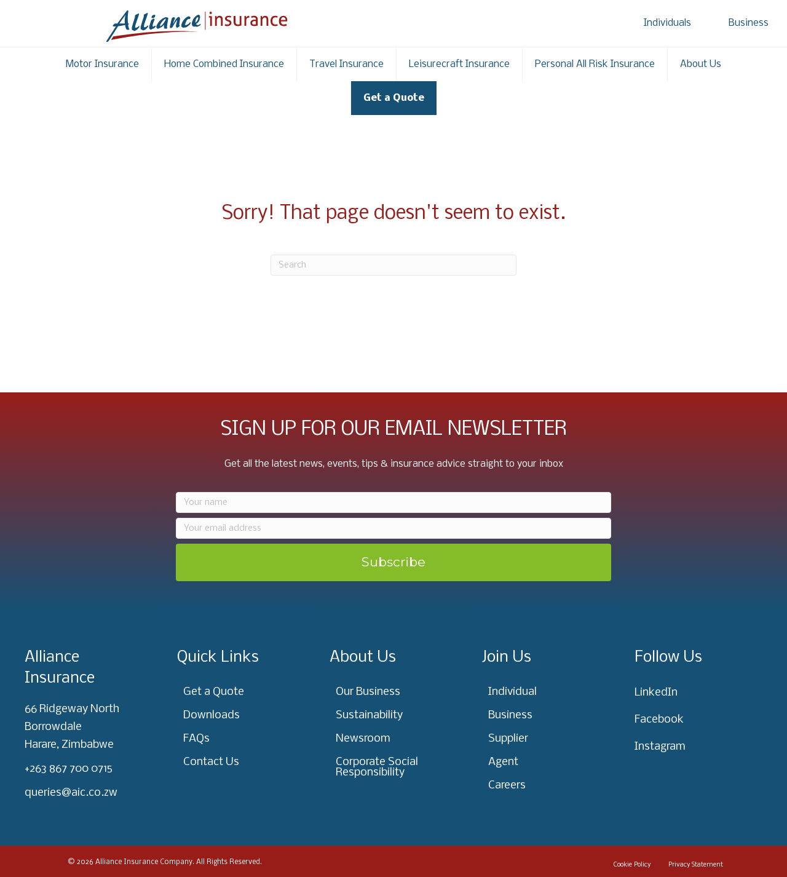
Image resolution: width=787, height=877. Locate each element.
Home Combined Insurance (224, 64)
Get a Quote (393, 98)
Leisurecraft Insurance (459, 64)
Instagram (660, 747)
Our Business (368, 692)
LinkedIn (656, 693)
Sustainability (369, 715)
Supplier (508, 739)
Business (749, 23)
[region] (160, 780)
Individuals (667, 23)
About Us (700, 64)
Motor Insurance (102, 64)
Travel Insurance (346, 64)
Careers (507, 786)
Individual (512, 692)
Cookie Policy (632, 865)
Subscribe (393, 561)
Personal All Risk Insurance (595, 64)
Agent (503, 762)
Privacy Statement (695, 865)
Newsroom (363, 739)
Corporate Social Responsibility (377, 767)
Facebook (659, 720)
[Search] (393, 265)
